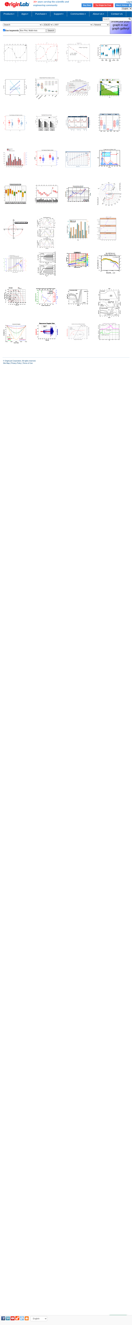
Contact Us (117, 14)
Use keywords (12, 30)
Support (59, 14)
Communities (78, 14)
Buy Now (87, 5)
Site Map (6, 363)
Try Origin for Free (103, 5)
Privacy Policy (16, 363)
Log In (129, 2)
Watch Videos (123, 5)
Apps (24, 14)
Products (9, 14)
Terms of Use (28, 363)
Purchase (41, 14)
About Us (98, 14)
